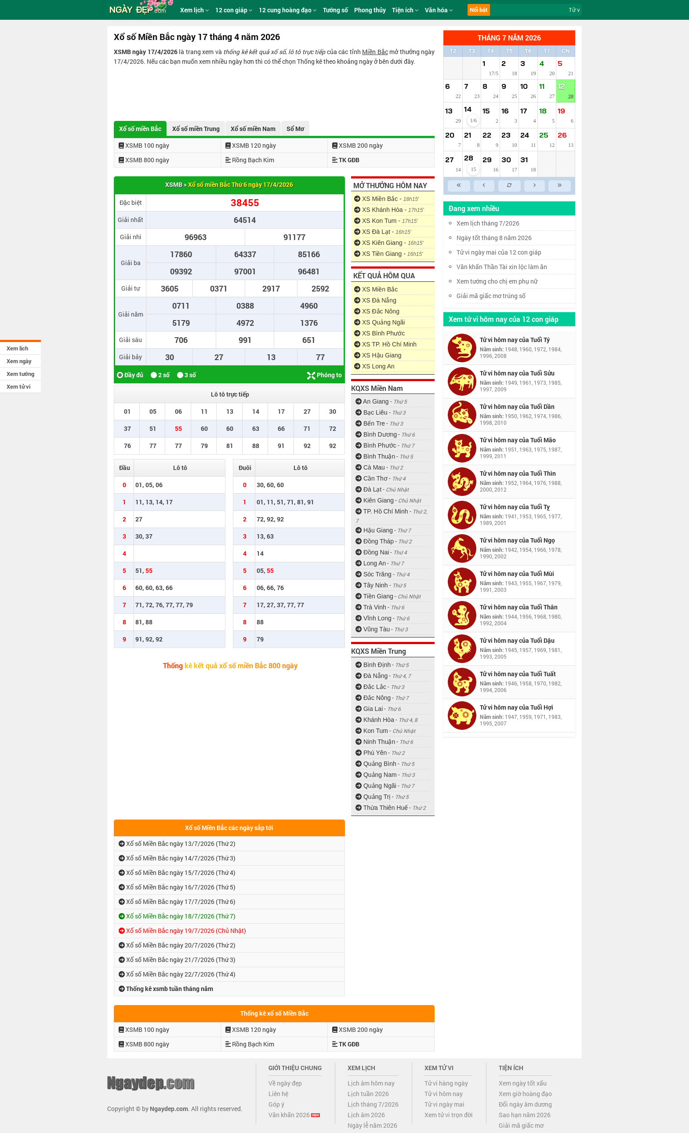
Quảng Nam (376, 774)
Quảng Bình (375, 763)
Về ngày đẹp (285, 1083)
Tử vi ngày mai (444, 1104)
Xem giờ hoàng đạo (525, 1093)
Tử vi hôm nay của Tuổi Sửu (517, 373)
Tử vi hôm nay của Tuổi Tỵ (515, 507)
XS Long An (374, 366)
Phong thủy (370, 10)
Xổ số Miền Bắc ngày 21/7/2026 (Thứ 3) (177, 959)
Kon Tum (371, 730)
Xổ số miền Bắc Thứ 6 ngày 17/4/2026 (240, 184)
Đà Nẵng (371, 675)
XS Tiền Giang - (388, 253)
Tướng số (335, 10)
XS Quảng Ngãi (379, 322)
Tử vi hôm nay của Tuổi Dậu (517, 640)
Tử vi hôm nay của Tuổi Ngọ (517, 540)
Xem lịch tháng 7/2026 (488, 223)
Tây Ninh (371, 585)
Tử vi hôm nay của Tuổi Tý (515, 339)
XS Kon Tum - (386, 220)
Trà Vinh (370, 607)
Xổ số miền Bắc (140, 128)
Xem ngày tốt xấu (523, 1083)
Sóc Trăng (373, 574)
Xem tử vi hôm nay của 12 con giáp (503, 319)
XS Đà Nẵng (375, 300)
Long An (370, 563)
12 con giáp (234, 10)
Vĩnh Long (373, 618)
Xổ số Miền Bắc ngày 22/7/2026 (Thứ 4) (177, 974)
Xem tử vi (18, 386)
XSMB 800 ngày (144, 160)
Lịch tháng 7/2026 (373, 1104)
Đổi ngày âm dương (525, 1104)
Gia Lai (369, 708)
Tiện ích (405, 10)
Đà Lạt (368, 489)
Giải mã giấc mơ (521, 1125)
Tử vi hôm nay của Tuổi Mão (518, 440)
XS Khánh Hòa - (389, 209)
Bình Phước (375, 445)
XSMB (173, 184)
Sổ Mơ (295, 128)
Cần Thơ (371, 478)
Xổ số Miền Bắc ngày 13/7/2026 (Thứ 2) (177, 843)
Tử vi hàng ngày (446, 1083)
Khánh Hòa (374, 719)
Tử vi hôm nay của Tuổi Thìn (518, 473)
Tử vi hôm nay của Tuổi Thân (519, 607)
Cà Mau (370, 467)
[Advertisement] (274, 90)
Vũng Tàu (372, 629)
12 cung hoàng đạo (288, 10)
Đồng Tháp (374, 541)
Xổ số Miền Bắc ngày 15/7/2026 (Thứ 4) (177, 872)
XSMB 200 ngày (357, 145)
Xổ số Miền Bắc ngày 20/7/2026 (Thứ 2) (177, 945)
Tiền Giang (374, 596)
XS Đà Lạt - (382, 231)
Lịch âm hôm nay (371, 1083)
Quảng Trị (373, 796)
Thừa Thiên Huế (381, 807)
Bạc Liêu (371, 412)
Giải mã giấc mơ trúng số (491, 295)
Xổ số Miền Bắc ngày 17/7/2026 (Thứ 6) (177, 901)
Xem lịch (17, 348)
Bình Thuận (375, 456)
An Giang (372, 401)
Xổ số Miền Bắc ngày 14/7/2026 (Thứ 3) (177, 858)
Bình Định (373, 664)
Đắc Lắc (370, 686)
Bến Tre (370, 423)
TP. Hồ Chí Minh (381, 511)
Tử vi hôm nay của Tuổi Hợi (516, 707)
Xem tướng (20, 374)
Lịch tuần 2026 (368, 1093)
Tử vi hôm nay (443, 1093)
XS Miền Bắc (376, 289)
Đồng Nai (372, 552)
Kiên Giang (374, 500)
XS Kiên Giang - (389, 242)
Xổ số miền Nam (253, 128)
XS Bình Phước (379, 333)
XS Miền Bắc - (386, 198)
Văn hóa (439, 10)
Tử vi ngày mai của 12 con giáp (499, 252)
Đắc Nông (373, 697)
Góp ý (276, 1104)
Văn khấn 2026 (294, 1115)
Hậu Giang (374, 530)
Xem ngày (19, 361)
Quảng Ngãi (375, 785)
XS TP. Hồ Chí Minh (385, 344)
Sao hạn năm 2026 (525, 1115)
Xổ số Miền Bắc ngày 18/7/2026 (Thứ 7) (177, 916)
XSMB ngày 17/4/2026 (146, 51)
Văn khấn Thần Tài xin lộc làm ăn (502, 266)
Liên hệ (278, 1093)
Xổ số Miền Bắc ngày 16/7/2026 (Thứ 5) (177, 887)
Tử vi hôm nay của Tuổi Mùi (517, 573)
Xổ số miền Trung (196, 128)
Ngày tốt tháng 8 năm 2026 (500, 237)
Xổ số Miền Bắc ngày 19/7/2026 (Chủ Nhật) (182, 930)
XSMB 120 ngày (250, 145)
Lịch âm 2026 (366, 1115)
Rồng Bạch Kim (249, 160)
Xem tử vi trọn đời (448, 1115)
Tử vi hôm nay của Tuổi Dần (517, 406)
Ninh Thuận (375, 741)
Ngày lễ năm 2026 (372, 1125)
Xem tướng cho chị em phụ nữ (497, 281)
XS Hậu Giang (378, 355)
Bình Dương (376, 434)
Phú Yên (371, 752)
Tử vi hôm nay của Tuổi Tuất (518, 674)
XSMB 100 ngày (144, 145)
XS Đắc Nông (376, 311)
